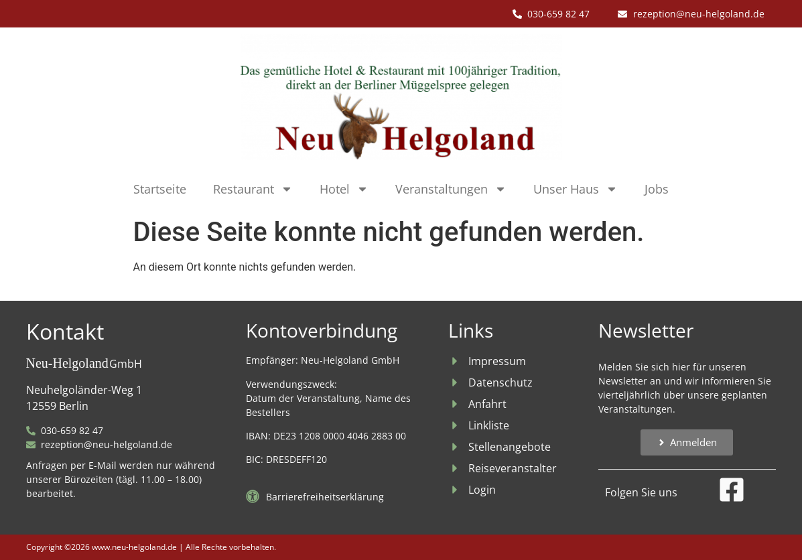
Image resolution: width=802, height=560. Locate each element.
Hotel (344, 189)
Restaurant (253, 189)
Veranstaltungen (451, 189)
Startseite (159, 189)
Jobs (657, 189)
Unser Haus (575, 189)
